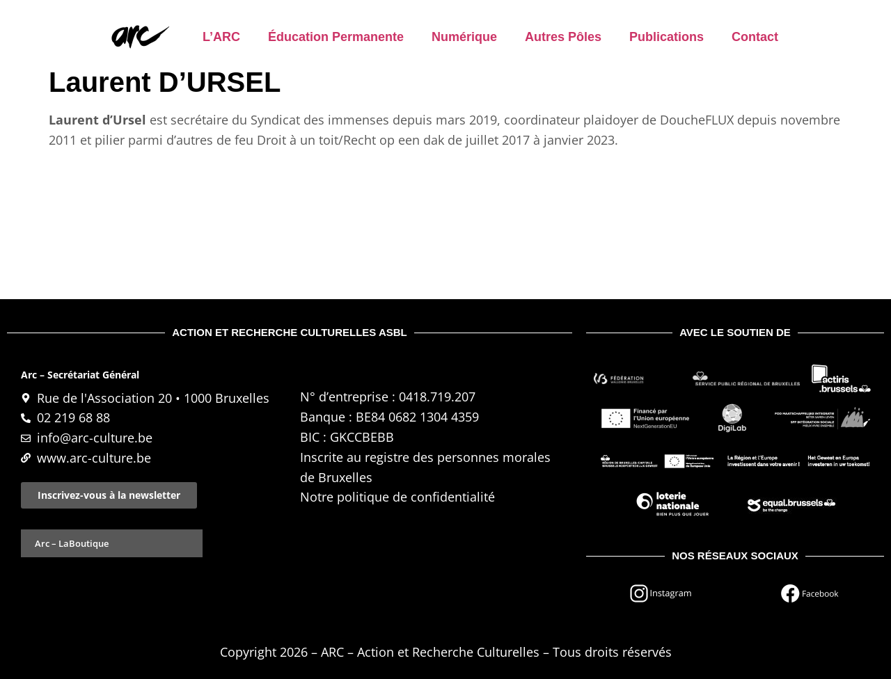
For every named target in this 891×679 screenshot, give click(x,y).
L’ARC (221, 37)
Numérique (464, 37)
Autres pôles (563, 37)
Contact (755, 37)
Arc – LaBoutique (72, 543)
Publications (666, 37)
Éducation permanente (336, 37)
